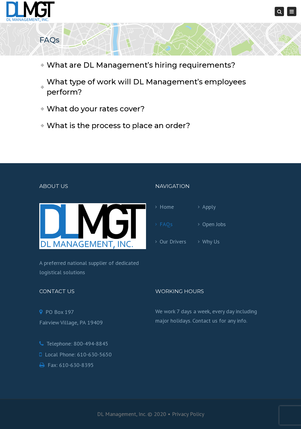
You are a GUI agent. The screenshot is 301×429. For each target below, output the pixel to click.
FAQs (166, 224)
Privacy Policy (188, 414)
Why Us (211, 241)
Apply (209, 206)
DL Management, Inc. (121, 414)
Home (167, 206)
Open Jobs (214, 224)
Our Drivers (173, 241)
